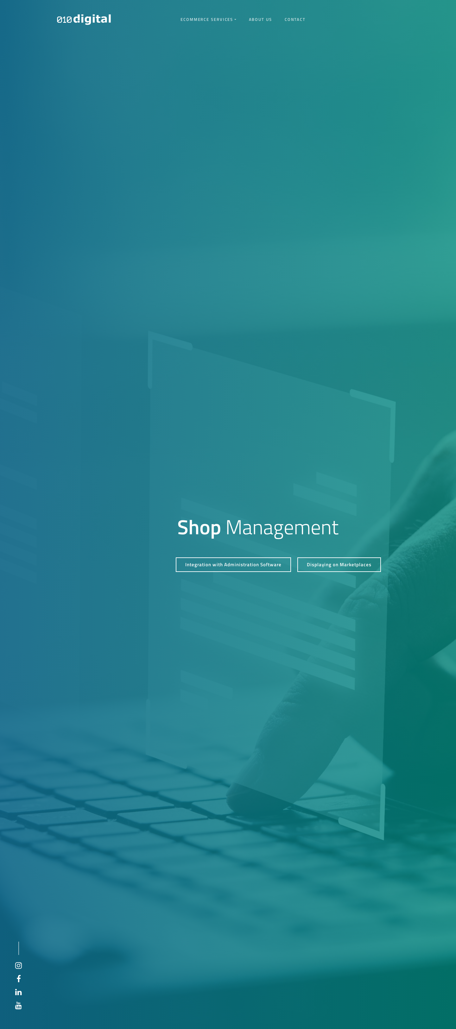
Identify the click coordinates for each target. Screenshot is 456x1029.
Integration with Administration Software (233, 564)
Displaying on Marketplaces (339, 564)
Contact (295, 19)
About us (260, 19)
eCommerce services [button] (206, 19)
